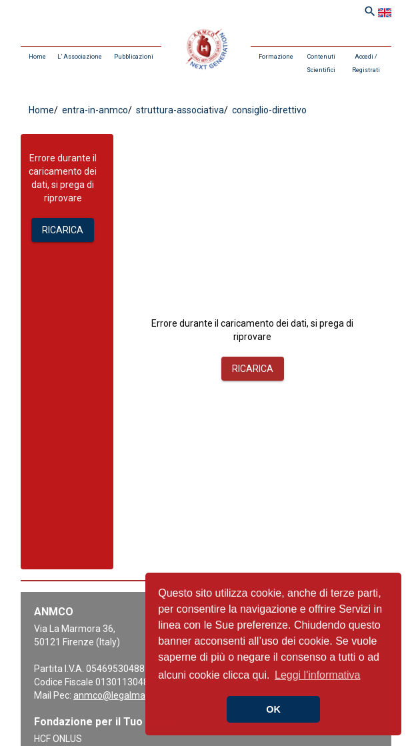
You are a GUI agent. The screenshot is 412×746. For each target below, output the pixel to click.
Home (37, 56)
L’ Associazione (79, 56)
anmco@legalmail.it (115, 695)
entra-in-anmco (94, 110)
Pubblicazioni (133, 56)
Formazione (276, 56)
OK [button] (273, 709)
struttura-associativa (179, 110)
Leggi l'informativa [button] (317, 675)
